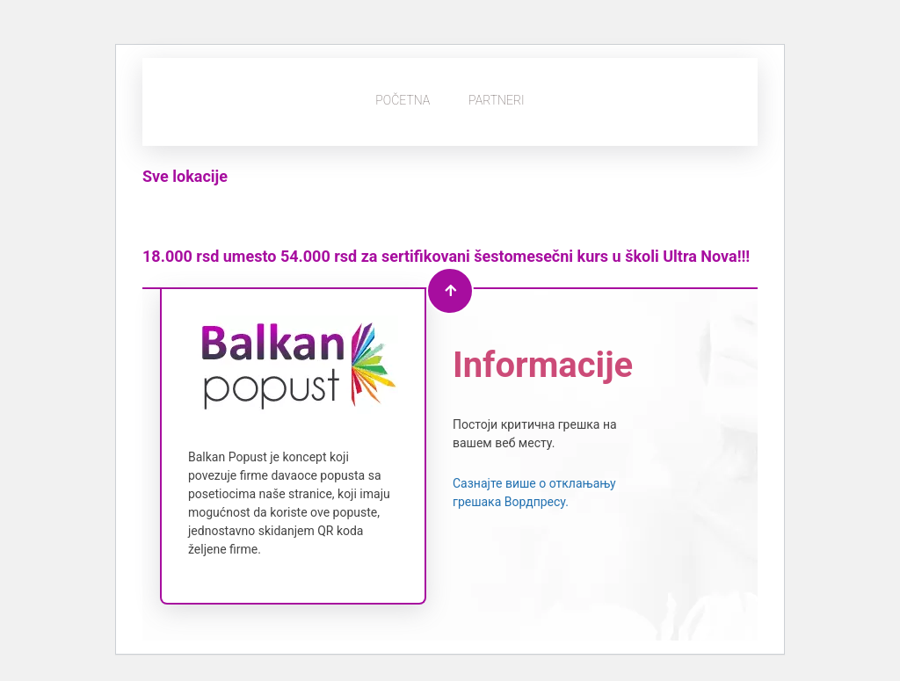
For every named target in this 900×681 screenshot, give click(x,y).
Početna (402, 100)
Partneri (496, 100)
